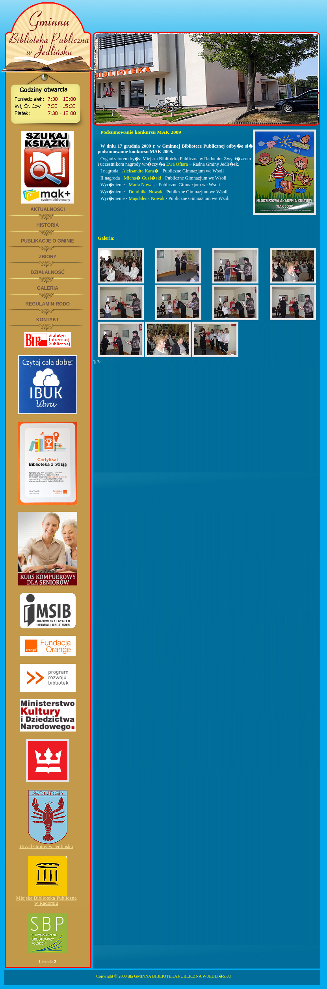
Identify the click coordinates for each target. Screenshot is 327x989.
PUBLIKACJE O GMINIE (47, 241)
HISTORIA (47, 225)
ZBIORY (47, 256)
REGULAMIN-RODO (47, 304)
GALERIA (47, 288)
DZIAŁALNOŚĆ (48, 272)
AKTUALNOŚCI (47, 209)
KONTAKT (47, 319)
